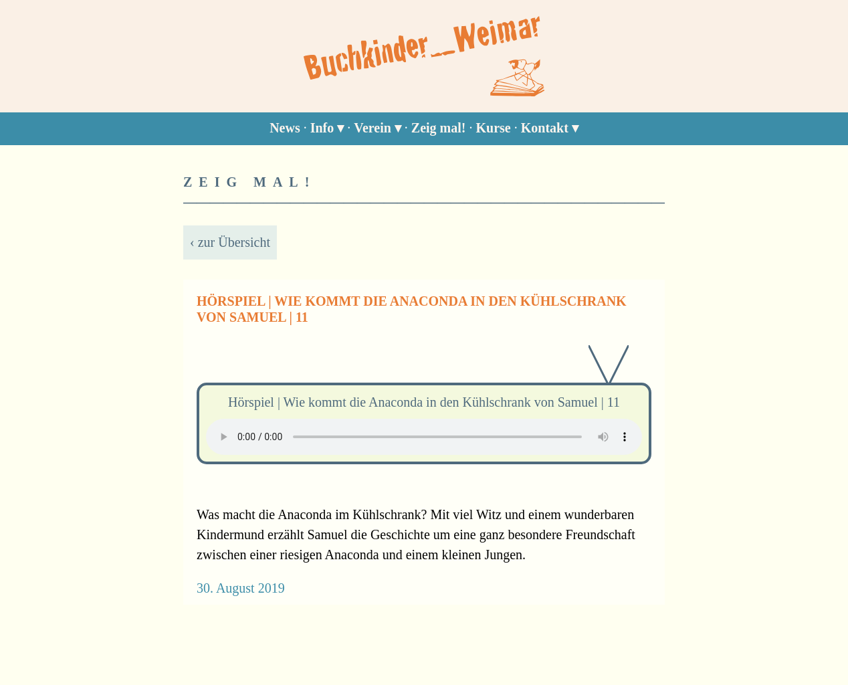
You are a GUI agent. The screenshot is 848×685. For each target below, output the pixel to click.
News (285, 127)
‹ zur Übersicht (230, 242)
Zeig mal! (438, 127)
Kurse (493, 127)
